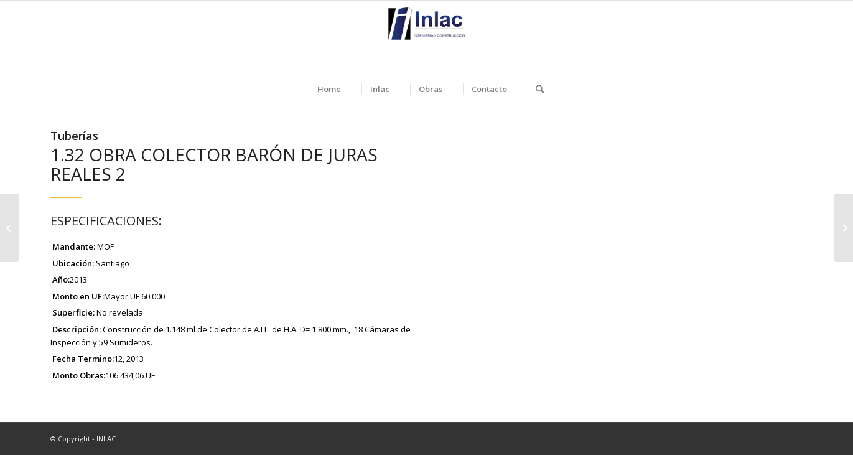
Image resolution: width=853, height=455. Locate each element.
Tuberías (74, 135)
